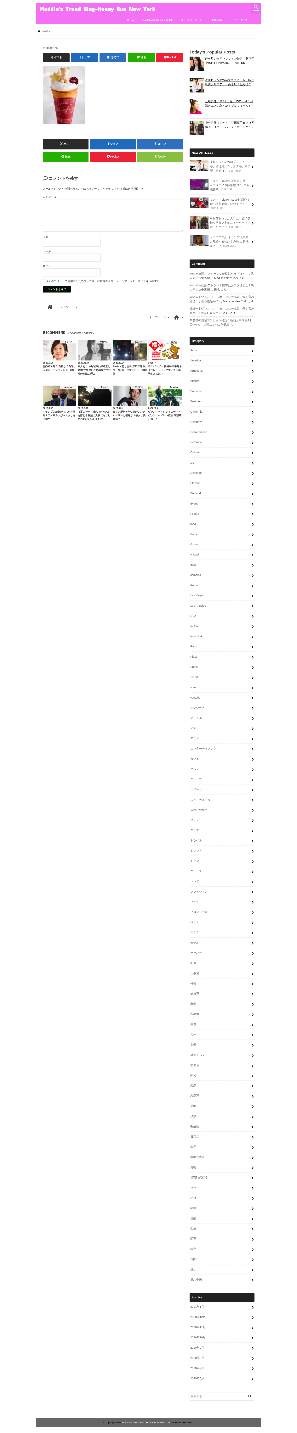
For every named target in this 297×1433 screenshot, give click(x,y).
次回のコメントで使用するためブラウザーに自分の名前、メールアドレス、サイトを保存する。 (104, 281)
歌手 (193, 1146)
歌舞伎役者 (197, 1156)
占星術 (194, 1013)
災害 (193, 1166)
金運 (193, 1228)
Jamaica (195, 574)
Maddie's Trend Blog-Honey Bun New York (97, 9)
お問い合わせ (219, 20)
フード (194, 901)
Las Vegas (197, 595)
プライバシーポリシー (192, 20)
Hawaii (194, 554)
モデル (194, 942)
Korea (194, 584)
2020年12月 (198, 1316)
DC (192, 462)
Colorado (196, 441)
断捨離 (194, 1126)
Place (193, 656)
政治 (193, 1115)
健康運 (194, 993)
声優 (193, 1023)
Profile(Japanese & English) (157, 20)
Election (195, 482)
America (195, 360)
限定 (193, 1248)
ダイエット (197, 829)
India (193, 564)
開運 (193, 1238)
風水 (193, 1268)
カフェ (194, 758)
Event (194, 503)
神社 (193, 1187)
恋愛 (193, 1085)
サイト (47, 266)
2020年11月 (198, 1326)
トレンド (196, 850)
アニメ (194, 737)
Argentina (196, 370)
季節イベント (199, 1054)
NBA (193, 615)
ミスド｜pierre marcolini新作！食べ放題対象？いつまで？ (220, 203)
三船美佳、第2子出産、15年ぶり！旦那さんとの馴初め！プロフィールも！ (229, 103)
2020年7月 (197, 1367)
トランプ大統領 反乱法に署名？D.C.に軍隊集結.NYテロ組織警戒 (219, 184)
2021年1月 (197, 1306)
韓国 (193, 1258)
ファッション (199, 891)
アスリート (197, 727)
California (196, 411)
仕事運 (194, 972)
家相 (193, 1075)
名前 (45, 236)
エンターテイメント (203, 748)
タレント (196, 819)
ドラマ (194, 860)
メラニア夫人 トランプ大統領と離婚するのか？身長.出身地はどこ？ (219, 241)
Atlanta (194, 380)
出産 (193, 1003)
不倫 (193, 962)
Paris (193, 646)
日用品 (194, 1136)
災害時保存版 (199, 1177)
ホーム (130, 20)
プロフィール (199, 911)
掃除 (193, 1105)
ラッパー (196, 952)
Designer (196, 472)
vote (193, 687)
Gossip (194, 543)
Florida (194, 513)
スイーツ (196, 789)
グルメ (194, 768)
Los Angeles (198, 605)
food (193, 523)
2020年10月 (198, 1337)
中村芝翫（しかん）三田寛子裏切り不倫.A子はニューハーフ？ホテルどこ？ (229, 124)
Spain (194, 666)
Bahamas (196, 390)
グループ (196, 778)
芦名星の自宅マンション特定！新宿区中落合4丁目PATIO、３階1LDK (229, 60)
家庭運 (194, 1064)
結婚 (193, 1197)
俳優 (193, 983)
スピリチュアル (200, 799)
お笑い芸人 (197, 707)
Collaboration (198, 431)
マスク (194, 932)
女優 (193, 1044)
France (194, 533)
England (195, 492)
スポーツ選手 (199, 809)
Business (196, 401)
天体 (193, 1034)
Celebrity (196, 421)
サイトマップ (240, 20)
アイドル (196, 717)
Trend (194, 676)
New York (196, 635)
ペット (194, 921)
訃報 (193, 1207)
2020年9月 (197, 1347)
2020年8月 (197, 1357)
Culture (195, 452)
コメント (50, 196)
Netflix (194, 625)
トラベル (196, 840)
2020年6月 (197, 1377)
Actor (193, 349)
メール (47, 251)
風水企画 (196, 1279)
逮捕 (193, 1217)
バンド (194, 881)
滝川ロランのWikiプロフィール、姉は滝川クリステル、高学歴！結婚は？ (229, 82)
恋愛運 (194, 1095)
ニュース (196, 870)
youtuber (196, 697)
